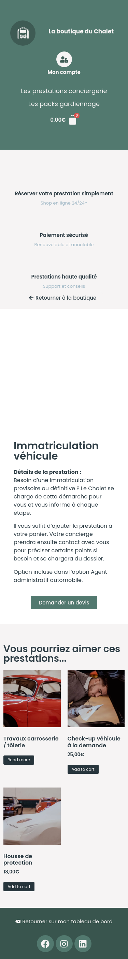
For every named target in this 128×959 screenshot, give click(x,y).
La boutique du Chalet (81, 31)
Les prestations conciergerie (64, 91)
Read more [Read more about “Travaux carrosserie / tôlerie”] (19, 760)
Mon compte (64, 72)
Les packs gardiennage (64, 104)
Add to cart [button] (83, 769)
